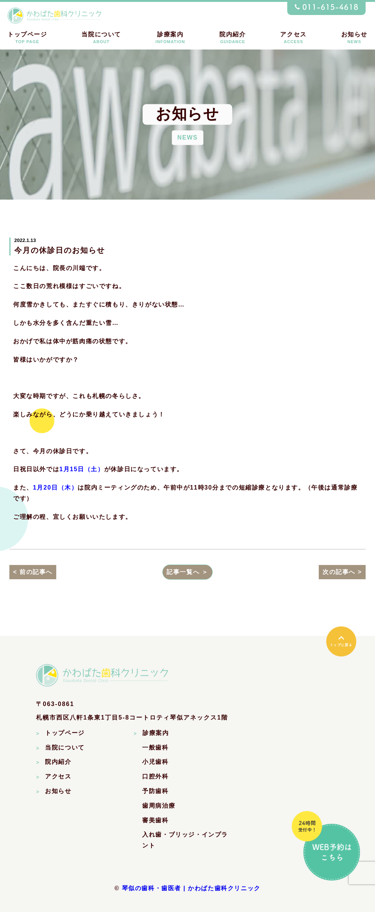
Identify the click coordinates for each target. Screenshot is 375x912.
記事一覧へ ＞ (187, 572)
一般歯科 (155, 748)
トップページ (27, 37)
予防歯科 (155, 792)
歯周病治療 (158, 806)
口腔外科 (155, 777)
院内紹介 (232, 37)
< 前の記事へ (32, 572)
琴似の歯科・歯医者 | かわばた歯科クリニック (191, 889)
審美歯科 (155, 821)
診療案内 (170, 37)
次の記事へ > (342, 572)
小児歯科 (155, 762)
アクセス (293, 37)
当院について (101, 37)
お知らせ (354, 37)
